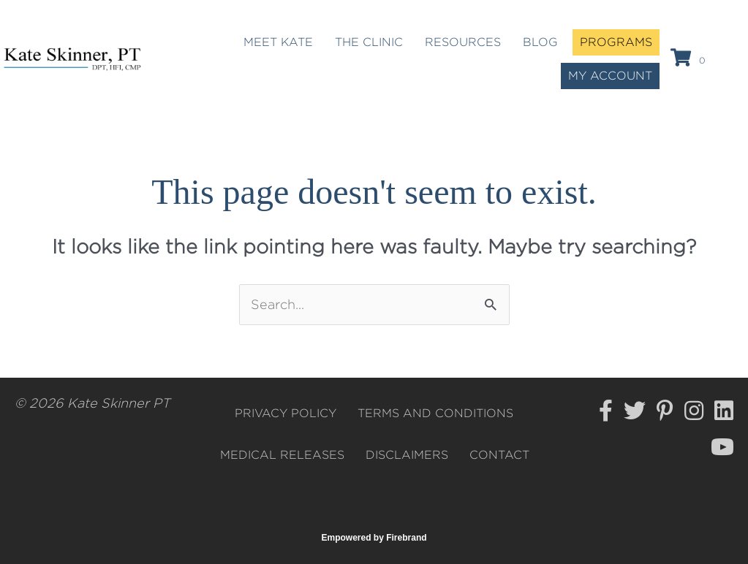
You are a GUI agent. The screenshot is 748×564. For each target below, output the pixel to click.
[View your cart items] (689, 59)
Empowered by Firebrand (374, 538)
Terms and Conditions (435, 413)
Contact (499, 455)
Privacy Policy (285, 413)
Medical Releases (282, 455)
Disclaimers (407, 455)
